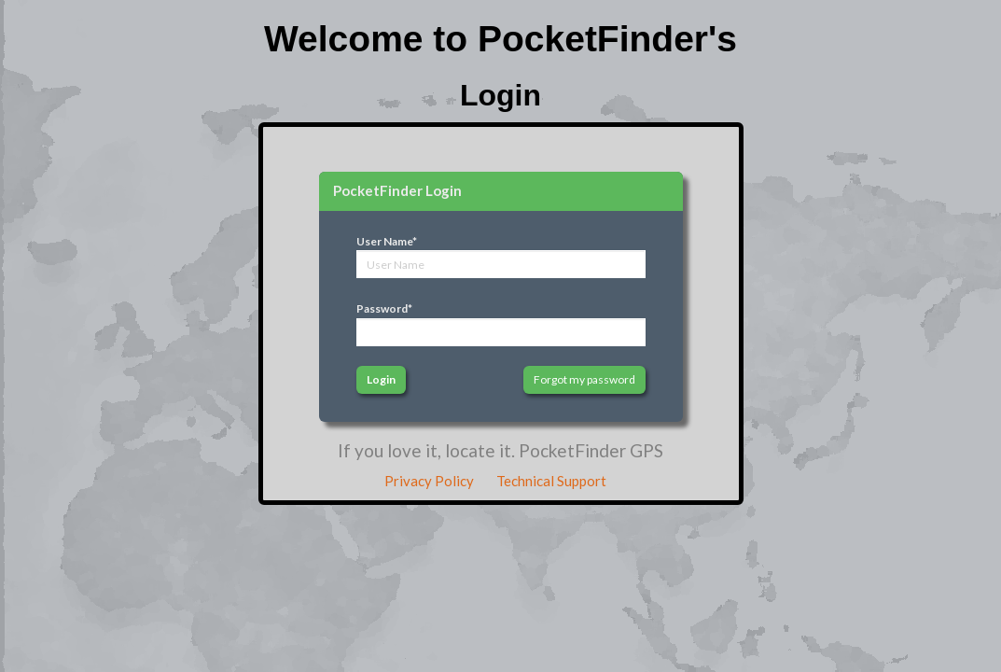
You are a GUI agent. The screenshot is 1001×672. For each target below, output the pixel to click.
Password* (384, 308)
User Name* (386, 241)
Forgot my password (584, 379)
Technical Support (551, 480)
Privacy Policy (429, 480)
